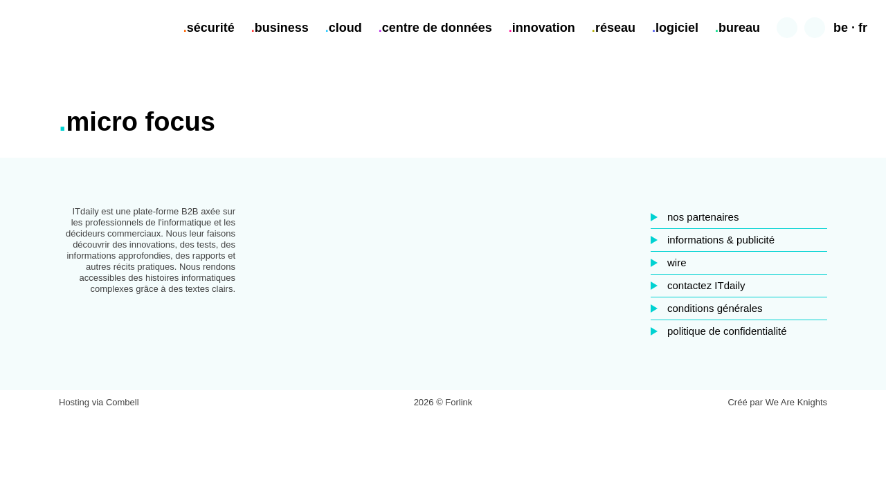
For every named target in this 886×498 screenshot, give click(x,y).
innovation (543, 28)
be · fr (850, 28)
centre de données (437, 28)
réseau (615, 28)
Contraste (814, 27)
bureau (739, 28)
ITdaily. (56, 27)
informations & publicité (721, 240)
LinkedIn (443, 289)
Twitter (474, 289)
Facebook (411, 289)
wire (677, 262)
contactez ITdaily (706, 285)
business (282, 28)
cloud (345, 28)
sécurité (211, 28)
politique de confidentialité (727, 331)
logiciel (677, 28)
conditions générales (715, 308)
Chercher (787, 27)
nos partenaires (703, 217)
